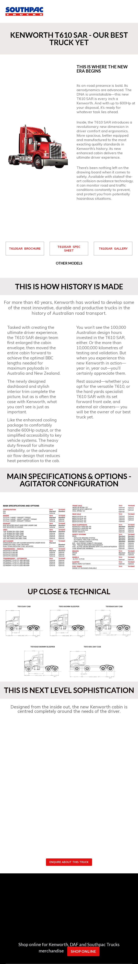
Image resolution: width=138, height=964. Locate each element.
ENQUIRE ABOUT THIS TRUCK (69, 862)
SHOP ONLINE (83, 951)
